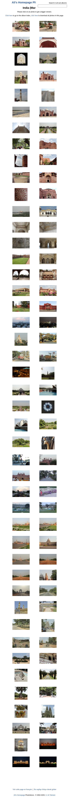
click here (34, 16)
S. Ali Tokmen (50, 795)
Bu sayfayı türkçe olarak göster (45, 789)
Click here (9, 16)
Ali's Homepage (19, 795)
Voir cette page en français (22, 789)
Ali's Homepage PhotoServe (30, 2)
